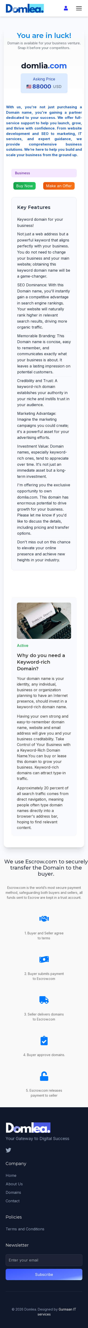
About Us (14, 1184)
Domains (13, 1192)
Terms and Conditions (25, 1229)
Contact (12, 1201)
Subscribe (44, 1274)
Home (11, 1175)
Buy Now (24, 185)
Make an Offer (59, 185)
